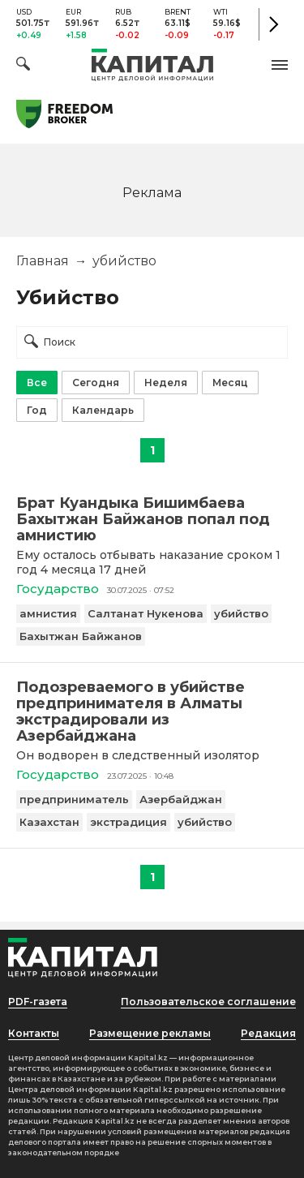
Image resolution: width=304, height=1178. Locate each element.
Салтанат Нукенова (145, 613)
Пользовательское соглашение (208, 1001)
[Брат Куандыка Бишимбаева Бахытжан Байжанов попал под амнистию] (152, 519)
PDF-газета (37, 1001)
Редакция (268, 1033)
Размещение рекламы (150, 1033)
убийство (241, 613)
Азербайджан (180, 799)
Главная (42, 261)
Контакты (33, 1033)
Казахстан (49, 821)
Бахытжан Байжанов (80, 636)
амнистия (48, 613)
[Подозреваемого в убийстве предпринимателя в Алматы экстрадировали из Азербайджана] (152, 711)
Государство (57, 588)
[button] (280, 65)
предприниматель (74, 799)
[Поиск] (23, 66)
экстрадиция (128, 821)
